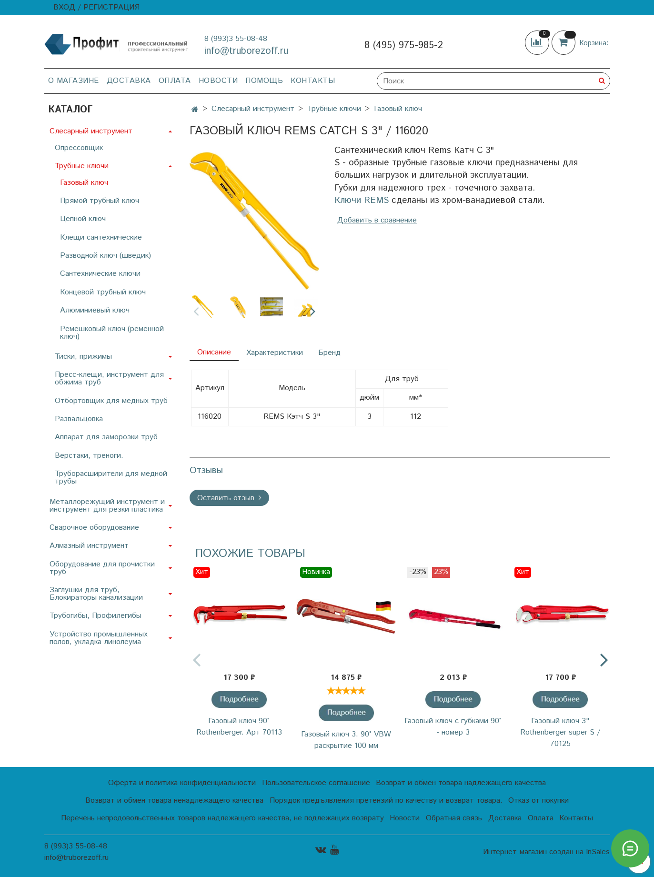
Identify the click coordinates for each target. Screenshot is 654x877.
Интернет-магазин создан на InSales (546, 852)
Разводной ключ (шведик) (105, 255)
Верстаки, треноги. (89, 455)
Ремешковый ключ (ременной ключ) (112, 332)
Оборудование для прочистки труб (102, 568)
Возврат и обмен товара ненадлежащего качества (174, 800)
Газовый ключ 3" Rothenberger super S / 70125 (560, 732)
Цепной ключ (83, 218)
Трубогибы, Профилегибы (95, 615)
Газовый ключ (398, 108)
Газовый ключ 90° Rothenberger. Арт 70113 (239, 727)
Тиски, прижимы (83, 356)
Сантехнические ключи (100, 273)
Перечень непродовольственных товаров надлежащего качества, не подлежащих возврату (222, 818)
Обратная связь (454, 818)
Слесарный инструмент (252, 108)
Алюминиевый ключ (95, 310)
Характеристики (274, 352)
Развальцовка (79, 418)
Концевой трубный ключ (103, 292)
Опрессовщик (79, 147)
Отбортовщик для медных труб (111, 400)
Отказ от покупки (538, 800)
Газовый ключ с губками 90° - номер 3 (453, 727)
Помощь (264, 80)
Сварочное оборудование (94, 527)
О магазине (73, 80)
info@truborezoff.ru (246, 51)
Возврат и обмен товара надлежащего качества (461, 782)
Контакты (313, 80)
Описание (214, 352)
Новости (218, 80)
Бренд (329, 352)
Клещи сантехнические (101, 237)
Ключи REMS (361, 200)
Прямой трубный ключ (99, 200)
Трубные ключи (334, 108)
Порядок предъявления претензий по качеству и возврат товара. (386, 800)
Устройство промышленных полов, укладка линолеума (99, 638)
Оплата (175, 80)
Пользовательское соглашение (316, 782)
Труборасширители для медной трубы (111, 477)
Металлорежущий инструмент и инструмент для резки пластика (107, 505)
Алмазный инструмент (89, 545)
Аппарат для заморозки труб (106, 437)
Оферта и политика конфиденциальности (182, 782)
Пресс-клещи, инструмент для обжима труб (109, 378)
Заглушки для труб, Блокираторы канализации (96, 594)
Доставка (129, 80)
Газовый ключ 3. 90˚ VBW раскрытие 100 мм (346, 740)
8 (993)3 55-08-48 (235, 38)
